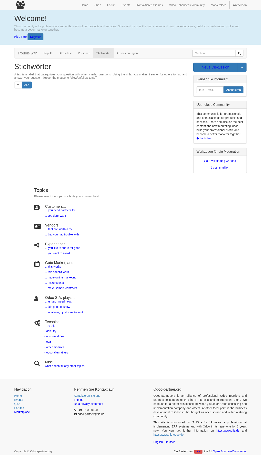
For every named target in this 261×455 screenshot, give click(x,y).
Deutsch (170, 442)
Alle (26, 85)
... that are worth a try (58, 229)
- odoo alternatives (56, 352)
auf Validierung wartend (220, 160)
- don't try (50, 331)
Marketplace (218, 5)
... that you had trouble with (61, 234)
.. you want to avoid (57, 253)
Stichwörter (103, 53)
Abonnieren (233, 90)
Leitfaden (205, 138)
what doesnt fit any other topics (64, 366)
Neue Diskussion (215, 67)
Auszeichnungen (127, 53)
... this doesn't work (56, 272)
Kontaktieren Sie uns (87, 395)
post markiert (219, 167)
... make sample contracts (60, 288)
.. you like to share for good (63, 248)
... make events (54, 282)
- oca (47, 341)
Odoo (198, 451)
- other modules (54, 347)
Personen (84, 53)
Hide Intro (20, 36)
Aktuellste (66, 53)
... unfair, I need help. (58, 301)
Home (18, 395)
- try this (50, 325)
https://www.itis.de (228, 430)
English (158, 442)
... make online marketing (60, 277)
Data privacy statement (88, 403)
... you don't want (55, 215)
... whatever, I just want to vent (63, 312)
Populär (48, 53)
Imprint (78, 399)
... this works (53, 266)
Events (18, 399)
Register (35, 37)
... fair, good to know (57, 306)
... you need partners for (60, 210)
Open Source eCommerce (229, 451)
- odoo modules (54, 336)
